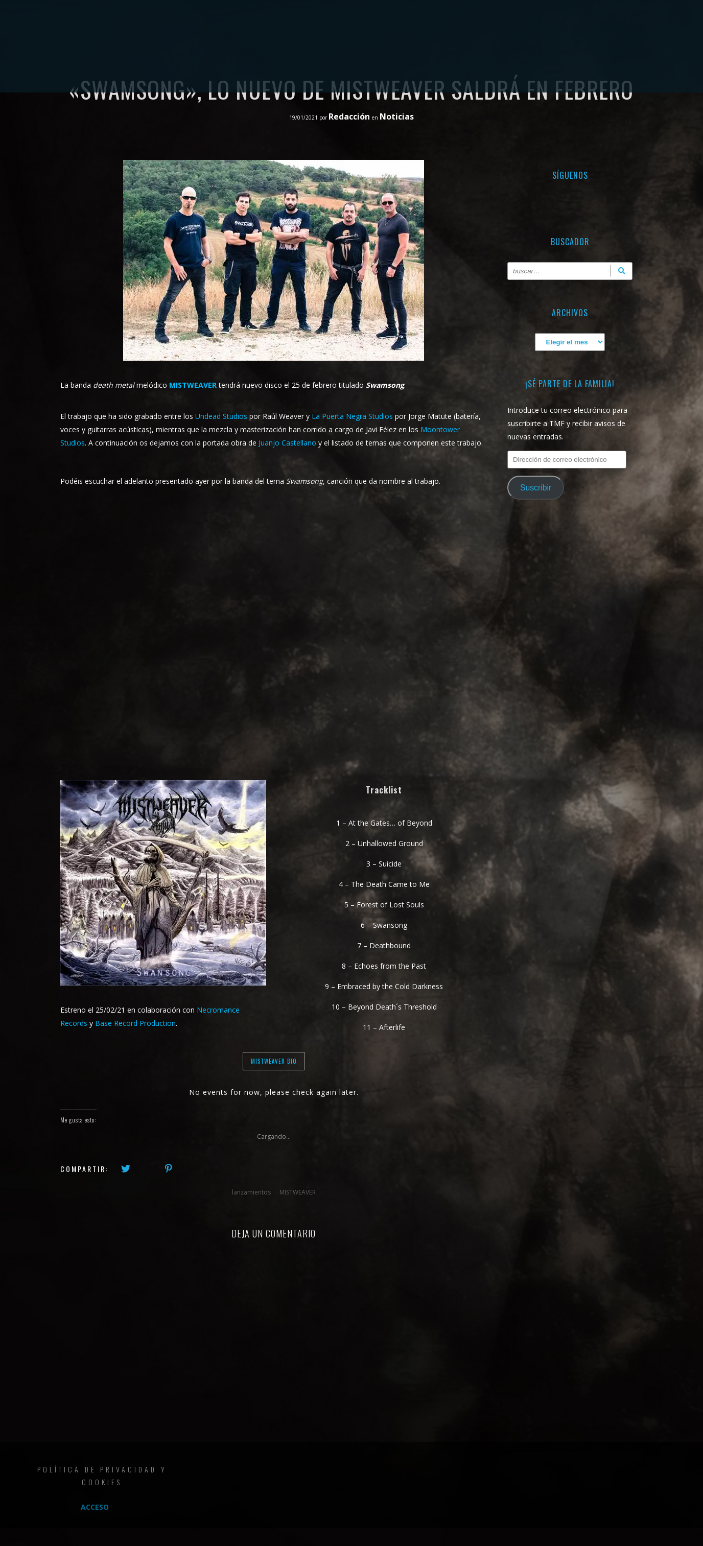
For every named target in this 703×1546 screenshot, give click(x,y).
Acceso (95, 1507)
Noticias (397, 116)
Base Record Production (135, 1023)
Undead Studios (222, 416)
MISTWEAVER (297, 1192)
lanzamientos (251, 1192)
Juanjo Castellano (287, 443)
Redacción (350, 116)
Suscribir (535, 487)
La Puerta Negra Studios (352, 416)
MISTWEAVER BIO (274, 1061)
